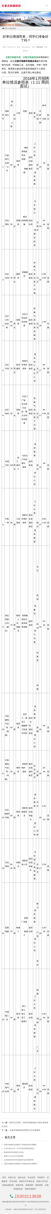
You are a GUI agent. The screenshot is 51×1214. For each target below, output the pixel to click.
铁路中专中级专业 (26, 1181)
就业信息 (12, 28)
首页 (5, 28)
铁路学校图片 (30, 1189)
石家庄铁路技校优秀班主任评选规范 (25, 1130)
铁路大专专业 (42, 1181)
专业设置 (31, 1177)
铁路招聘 (29, 1185)
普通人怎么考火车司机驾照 (13, 1156)
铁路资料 (39, 1185)
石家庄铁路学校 (13, 57)
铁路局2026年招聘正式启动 (14, 1152)
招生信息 (21, 1177)
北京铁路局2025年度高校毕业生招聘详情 (19, 1160)
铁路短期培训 (8, 1185)
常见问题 (13, 1181)
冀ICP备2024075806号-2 (18, 1202)
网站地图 (5, 1202)
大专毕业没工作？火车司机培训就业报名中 (19, 1148)
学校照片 (41, 1177)
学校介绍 (12, 1177)
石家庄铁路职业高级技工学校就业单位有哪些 (20, 1145)
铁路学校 (19, 1185)
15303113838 (28, 1196)
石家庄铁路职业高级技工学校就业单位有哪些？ (21, 1164)
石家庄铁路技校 (30, 57)
